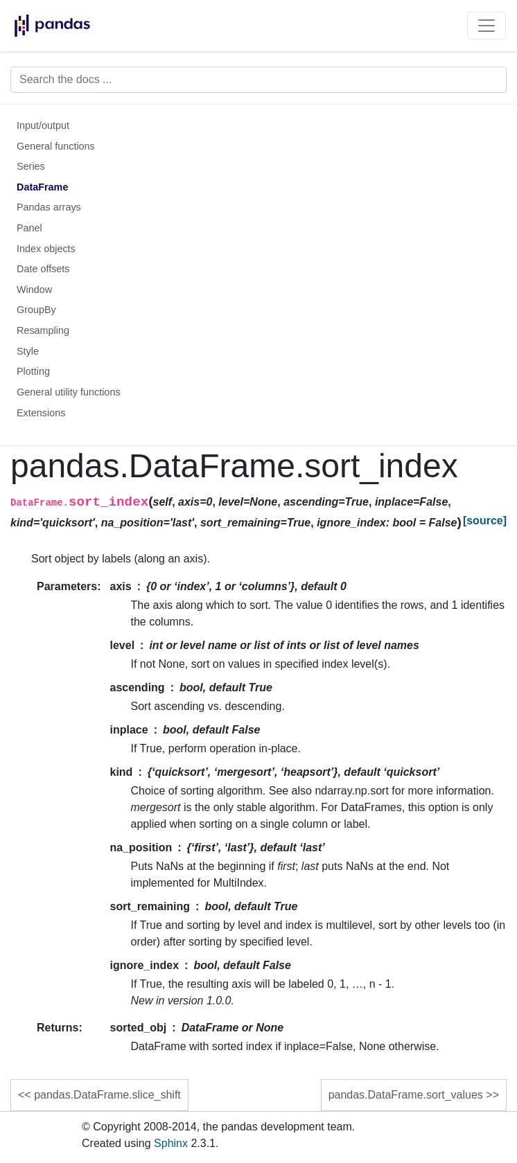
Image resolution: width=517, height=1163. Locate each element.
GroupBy (36, 309)
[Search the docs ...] (258, 79)
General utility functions (69, 392)
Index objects (46, 248)
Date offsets (43, 268)
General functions (56, 146)
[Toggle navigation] (486, 25)
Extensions (41, 412)
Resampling (43, 330)
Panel (29, 227)
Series (31, 166)
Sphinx (171, 1143)
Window (34, 289)
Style (28, 351)
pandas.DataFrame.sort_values (405, 1095)
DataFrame (42, 187)
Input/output (43, 125)
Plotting (33, 371)
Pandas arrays (49, 207)
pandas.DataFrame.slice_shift (107, 1095)
